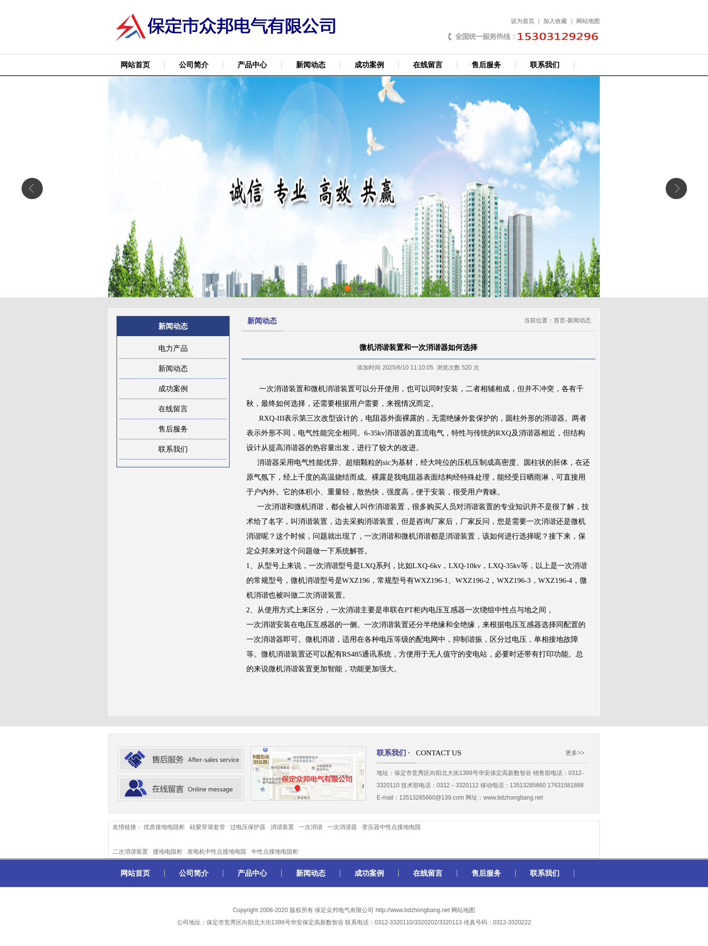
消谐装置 (282, 827)
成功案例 (369, 65)
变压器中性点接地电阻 (391, 827)
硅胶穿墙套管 (207, 827)
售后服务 (486, 65)
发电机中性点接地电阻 (216, 851)
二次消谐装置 (130, 851)
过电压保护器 (248, 827)
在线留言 (427, 65)
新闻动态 (310, 65)
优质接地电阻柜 (164, 827)
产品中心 (252, 65)
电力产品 (173, 348)
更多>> (574, 752)
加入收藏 (555, 21)
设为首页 (522, 21)
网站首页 (135, 65)
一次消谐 (311, 827)
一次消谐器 (342, 827)
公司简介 (193, 65)
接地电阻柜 (167, 851)
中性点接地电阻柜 (274, 851)
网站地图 (588, 21)
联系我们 (545, 65)
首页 (559, 320)
